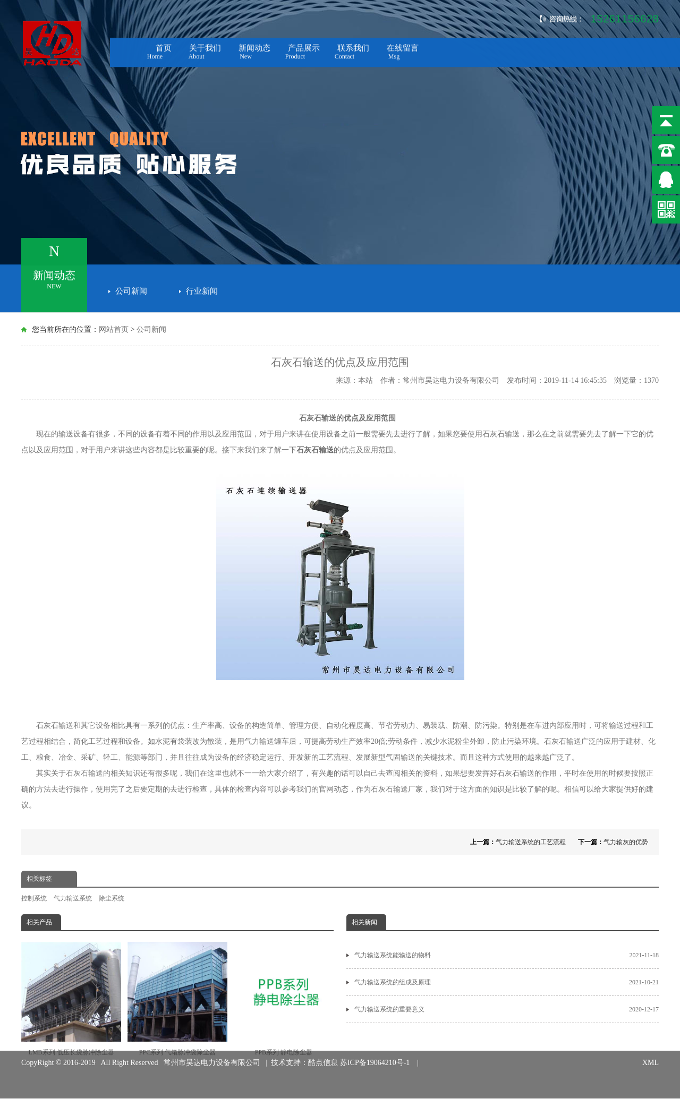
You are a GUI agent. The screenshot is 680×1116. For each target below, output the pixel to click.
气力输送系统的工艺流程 (531, 842)
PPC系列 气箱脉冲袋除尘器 (177, 999)
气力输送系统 (73, 898)
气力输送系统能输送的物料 (506, 955)
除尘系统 (111, 898)
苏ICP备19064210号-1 (376, 1052)
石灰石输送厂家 (397, 789)
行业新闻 (202, 289)
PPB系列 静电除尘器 (284, 999)
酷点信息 (323, 1052)
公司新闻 (131, 289)
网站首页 (114, 329)
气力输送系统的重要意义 (506, 1009)
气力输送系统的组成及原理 (506, 982)
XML (650, 1052)
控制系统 (34, 898)
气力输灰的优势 (626, 842)
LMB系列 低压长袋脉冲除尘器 (71, 999)
